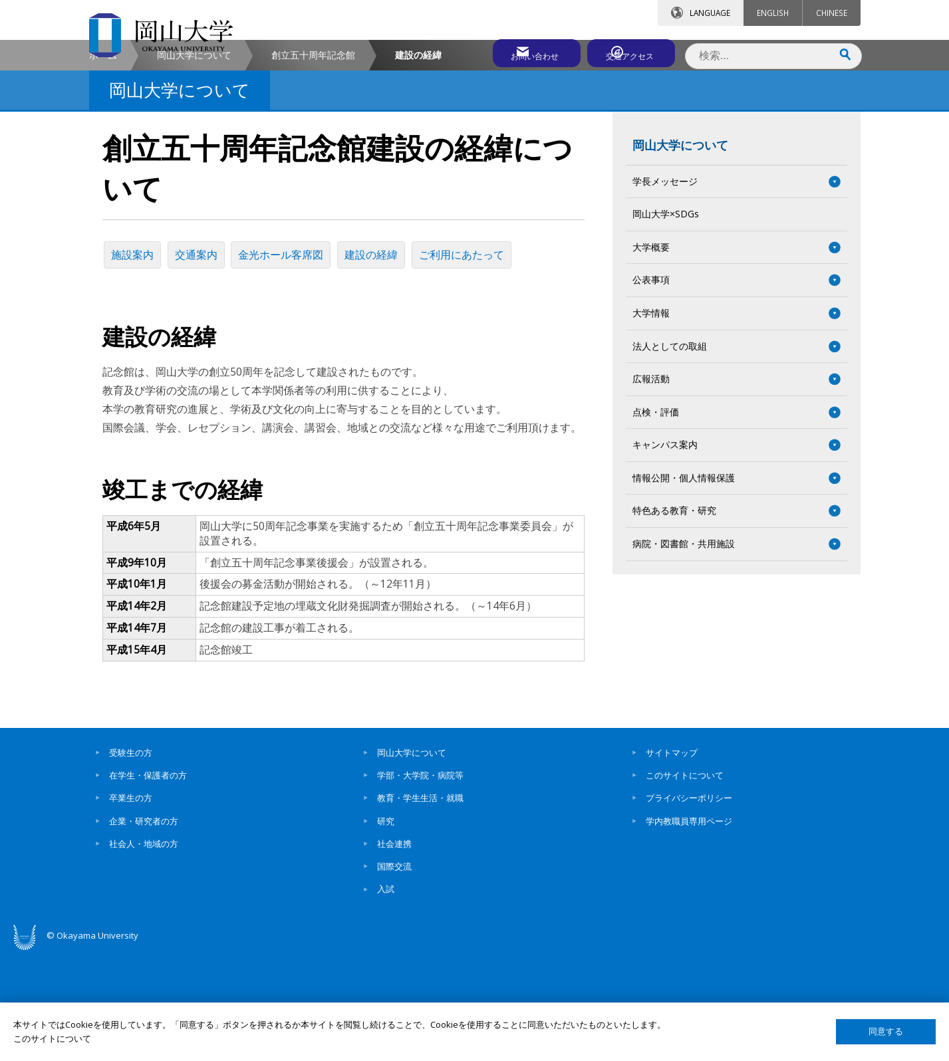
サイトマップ (672, 860)
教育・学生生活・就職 (420, 905)
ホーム (103, 168)
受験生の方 (130, 860)
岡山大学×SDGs (665, 327)
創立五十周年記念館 (313, 168)
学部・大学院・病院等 (420, 883)
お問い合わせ (511, 51)
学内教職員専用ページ (689, 929)
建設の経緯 (381, 365)
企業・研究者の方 (143, 929)
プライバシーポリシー (689, 905)
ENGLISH (773, 12)
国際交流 (394, 974)
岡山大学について (194, 168)
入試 (385, 997)
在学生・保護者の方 (148, 883)
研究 (385, 929)
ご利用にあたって (474, 365)
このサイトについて (685, 883)
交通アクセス (628, 51)
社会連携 (394, 951)
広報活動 (651, 492)
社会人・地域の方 (143, 951)
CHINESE (831, 12)
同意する (886, 1031)
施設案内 (134, 365)
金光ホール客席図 (288, 365)
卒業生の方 (130, 905)
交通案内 (201, 365)
